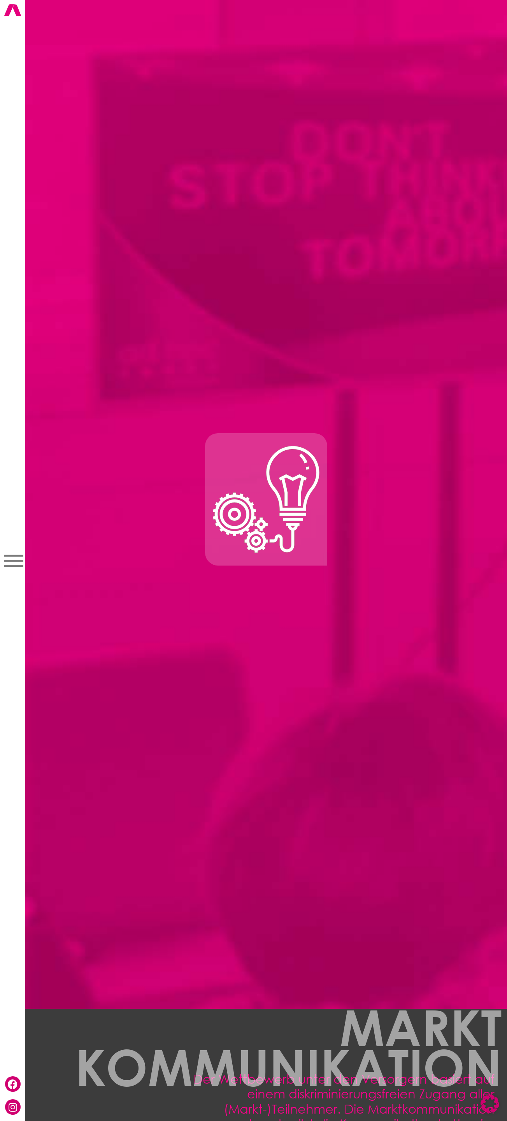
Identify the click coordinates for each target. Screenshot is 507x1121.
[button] (490, 1104)
